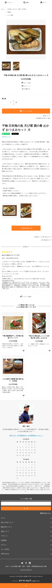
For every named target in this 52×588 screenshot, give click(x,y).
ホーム (2, 9)
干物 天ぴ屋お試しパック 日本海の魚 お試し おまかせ (38, 337)
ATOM (28, 566)
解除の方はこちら (45, 513)
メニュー (9, 2)
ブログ (7, 566)
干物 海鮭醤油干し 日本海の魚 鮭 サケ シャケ (12, 337)
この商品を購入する (26, 228)
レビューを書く (26, 296)
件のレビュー (6, 137)
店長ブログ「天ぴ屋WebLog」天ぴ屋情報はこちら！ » (26, 435)
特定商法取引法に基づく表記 (39, 566)
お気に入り (26, 86)
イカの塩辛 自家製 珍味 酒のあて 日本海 (13, 380)
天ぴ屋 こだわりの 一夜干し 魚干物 (16, 9)
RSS (23, 566)
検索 (26, 2)
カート (43, 2)
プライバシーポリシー (26, 569)
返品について (46, 115)
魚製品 (9, 12)
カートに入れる (26, 111)
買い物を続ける (46, 240)
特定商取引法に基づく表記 (43, 118)
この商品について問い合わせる (42, 237)
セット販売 (10, 15)
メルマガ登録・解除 (15, 566)
